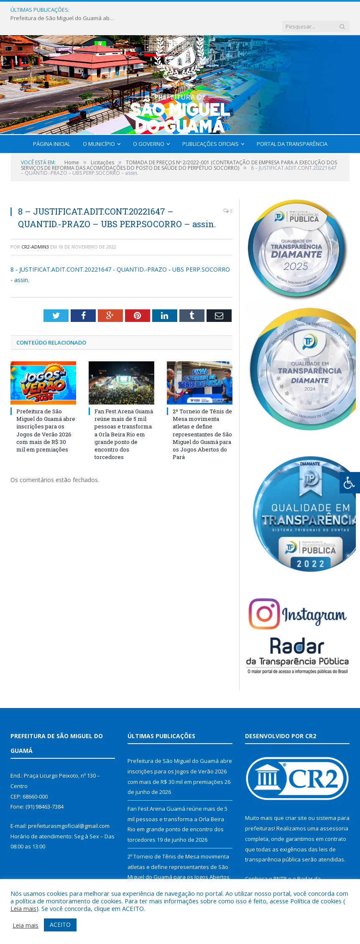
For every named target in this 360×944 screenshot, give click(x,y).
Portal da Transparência (292, 127)
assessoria (334, 812)
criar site (296, 801)
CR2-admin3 (35, 230)
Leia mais (23, 908)
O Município (99, 127)
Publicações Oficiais (210, 127)
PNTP (280, 862)
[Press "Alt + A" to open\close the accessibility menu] (350, 482)
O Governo (148, 127)
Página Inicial (51, 127)
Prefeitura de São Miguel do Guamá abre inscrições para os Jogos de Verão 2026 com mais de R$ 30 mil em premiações (130, 9)
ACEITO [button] (60, 924)
